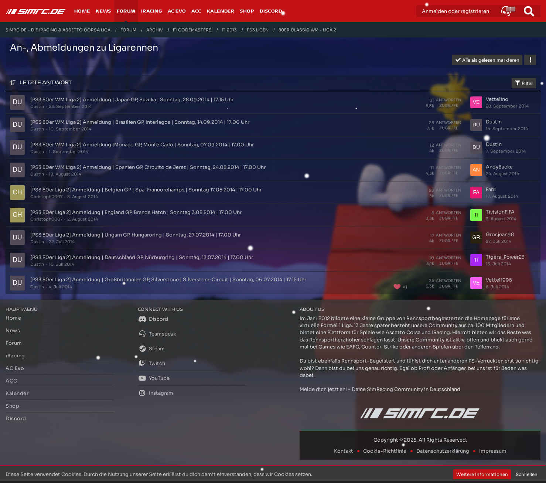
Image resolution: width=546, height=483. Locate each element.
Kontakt (343, 451)
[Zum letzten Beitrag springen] (476, 102)
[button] (506, 11)
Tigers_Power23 (505, 257)
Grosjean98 (500, 234)
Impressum (492, 451)
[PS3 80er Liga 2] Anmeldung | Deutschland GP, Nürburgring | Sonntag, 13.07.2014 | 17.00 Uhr (141, 257)
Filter (524, 83)
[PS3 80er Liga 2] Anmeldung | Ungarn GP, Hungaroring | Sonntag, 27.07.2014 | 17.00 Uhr (135, 235)
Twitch (151, 363)
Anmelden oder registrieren (455, 11)
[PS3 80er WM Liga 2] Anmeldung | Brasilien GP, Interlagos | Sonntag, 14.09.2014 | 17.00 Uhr (139, 122)
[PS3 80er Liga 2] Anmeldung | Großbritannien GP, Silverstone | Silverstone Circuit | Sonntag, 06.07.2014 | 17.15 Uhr (168, 279)
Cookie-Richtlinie (384, 451)
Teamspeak (157, 333)
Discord (153, 318)
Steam (151, 348)
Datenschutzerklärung (442, 451)
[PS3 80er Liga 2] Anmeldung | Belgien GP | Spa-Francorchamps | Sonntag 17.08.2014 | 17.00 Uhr (146, 190)
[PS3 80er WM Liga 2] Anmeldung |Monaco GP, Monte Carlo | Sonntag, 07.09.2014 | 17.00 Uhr (142, 145)
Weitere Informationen (482, 474)
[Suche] (529, 11)
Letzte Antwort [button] (46, 82)
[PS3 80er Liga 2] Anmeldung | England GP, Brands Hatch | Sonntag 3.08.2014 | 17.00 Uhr (136, 212)
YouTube (154, 378)
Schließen (527, 474)
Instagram (155, 392)
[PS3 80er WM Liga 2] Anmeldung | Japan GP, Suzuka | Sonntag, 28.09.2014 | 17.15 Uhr (131, 99)
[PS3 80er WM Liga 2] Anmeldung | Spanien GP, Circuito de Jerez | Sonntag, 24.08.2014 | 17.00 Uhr (148, 167)
